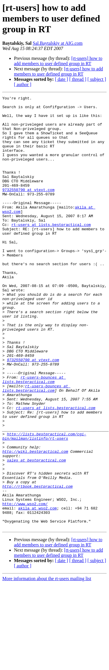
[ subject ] (96, 79)
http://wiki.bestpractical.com (35, 522)
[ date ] (61, 79)
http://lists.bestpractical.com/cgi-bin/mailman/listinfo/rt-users (44, 504)
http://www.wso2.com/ (25, 585)
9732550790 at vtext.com (28, 208)
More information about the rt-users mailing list (46, 664)
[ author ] (22, 84)
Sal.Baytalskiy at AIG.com (58, 43)
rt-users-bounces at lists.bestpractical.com (34, 436)
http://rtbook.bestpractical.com (37, 564)
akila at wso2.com (37, 591)
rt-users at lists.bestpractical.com (51, 250)
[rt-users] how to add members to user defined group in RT (58, 61)
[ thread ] (77, 79)
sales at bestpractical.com (36, 533)
